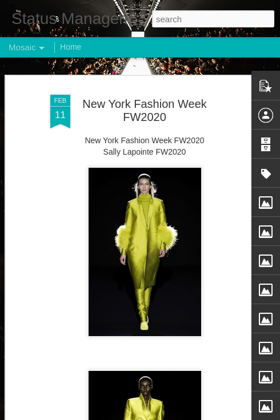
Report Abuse (209, 413)
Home (70, 46)
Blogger (175, 413)
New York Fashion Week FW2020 (144, 101)
